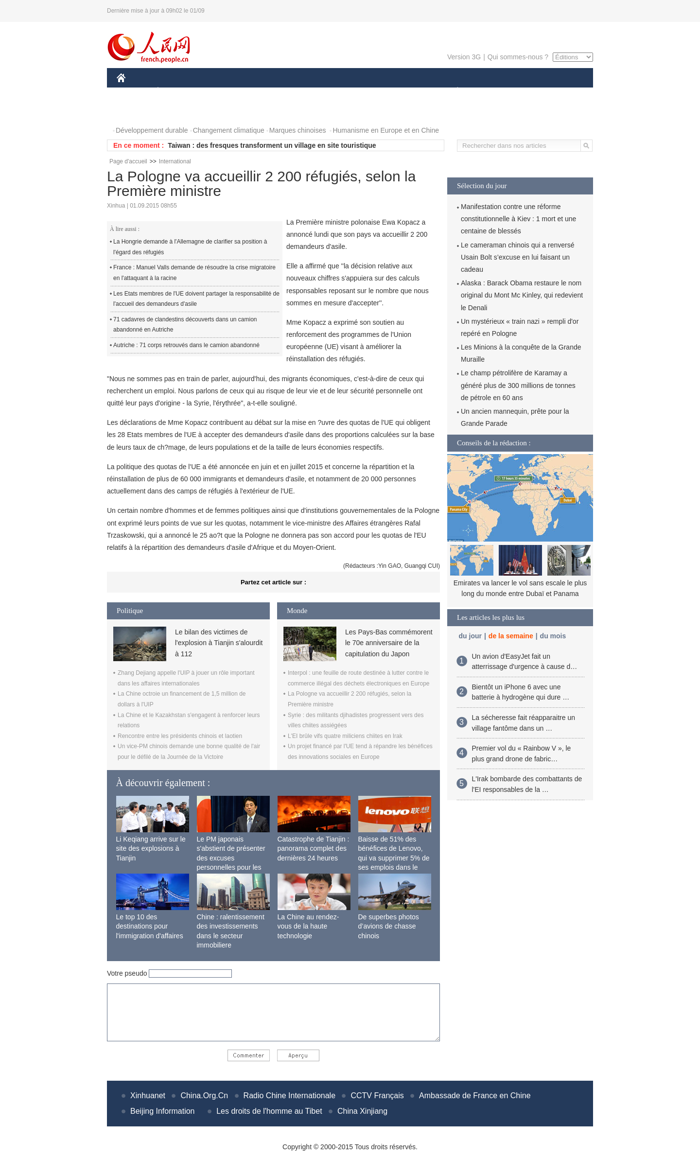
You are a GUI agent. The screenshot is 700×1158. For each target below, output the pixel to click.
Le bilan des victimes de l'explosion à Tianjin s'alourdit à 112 (218, 643)
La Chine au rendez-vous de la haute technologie (308, 926)
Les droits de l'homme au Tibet (269, 1111)
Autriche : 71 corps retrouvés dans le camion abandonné (186, 345)
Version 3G (464, 57)
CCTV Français (376, 1095)
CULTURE (347, 92)
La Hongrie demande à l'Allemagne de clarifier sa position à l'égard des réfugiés (190, 247)
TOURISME (533, 92)
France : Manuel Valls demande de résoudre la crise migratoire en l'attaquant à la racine (194, 272)
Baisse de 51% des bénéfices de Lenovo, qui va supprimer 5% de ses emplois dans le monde (394, 858)
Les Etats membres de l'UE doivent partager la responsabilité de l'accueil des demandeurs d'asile (196, 299)
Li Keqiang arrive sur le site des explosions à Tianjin (151, 848)
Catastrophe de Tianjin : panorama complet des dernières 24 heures (314, 848)
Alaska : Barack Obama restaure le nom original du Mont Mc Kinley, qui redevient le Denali (522, 295)
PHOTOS (137, 111)
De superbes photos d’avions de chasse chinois (388, 926)
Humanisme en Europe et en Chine (385, 130)
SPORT (491, 92)
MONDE (220, 92)
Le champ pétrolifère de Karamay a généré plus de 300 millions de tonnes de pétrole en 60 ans (518, 385)
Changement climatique (228, 130)
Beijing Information (162, 1111)
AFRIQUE (261, 92)
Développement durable (152, 130)
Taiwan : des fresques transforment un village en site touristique (272, 145)
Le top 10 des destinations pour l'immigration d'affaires (149, 926)
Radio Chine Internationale (289, 1095)
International (175, 161)
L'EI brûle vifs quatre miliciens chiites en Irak (345, 736)
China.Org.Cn (204, 1095)
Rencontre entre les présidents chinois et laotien (180, 736)
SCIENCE (303, 92)
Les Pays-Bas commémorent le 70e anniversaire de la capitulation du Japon (389, 643)
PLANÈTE (452, 92)
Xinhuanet (147, 1095)
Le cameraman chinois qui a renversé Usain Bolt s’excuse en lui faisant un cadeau (517, 257)
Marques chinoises (297, 130)
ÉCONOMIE (175, 92)
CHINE (133, 92)
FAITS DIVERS (399, 92)
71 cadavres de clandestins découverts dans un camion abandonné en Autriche (185, 324)
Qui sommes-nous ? (518, 57)
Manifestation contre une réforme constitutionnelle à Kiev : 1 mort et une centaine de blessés (518, 219)
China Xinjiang (362, 1111)
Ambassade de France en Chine (474, 1095)
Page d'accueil (128, 161)
